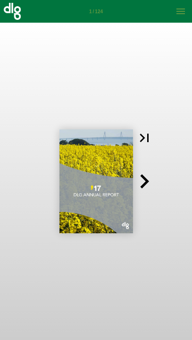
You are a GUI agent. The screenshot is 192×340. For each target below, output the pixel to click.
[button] (144, 137)
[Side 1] (96, 11)
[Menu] (180, 11)
